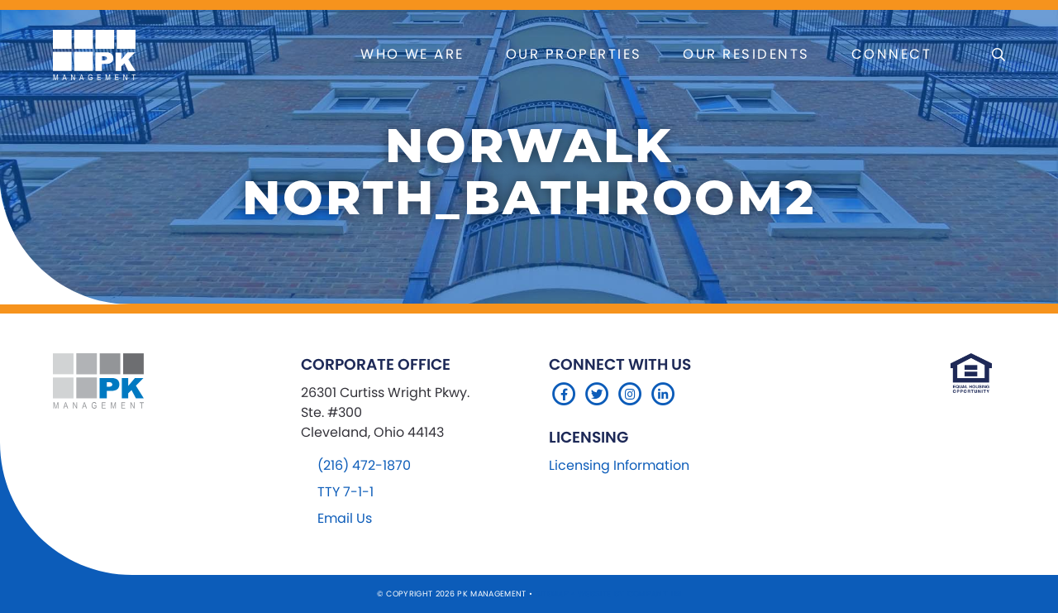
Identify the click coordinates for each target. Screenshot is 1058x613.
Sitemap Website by (581, 593)
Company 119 (654, 593)
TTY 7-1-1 (345, 491)
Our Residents (746, 54)
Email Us (344, 518)
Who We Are (412, 54)
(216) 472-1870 (364, 465)
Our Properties (574, 54)
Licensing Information (619, 465)
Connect (891, 54)
